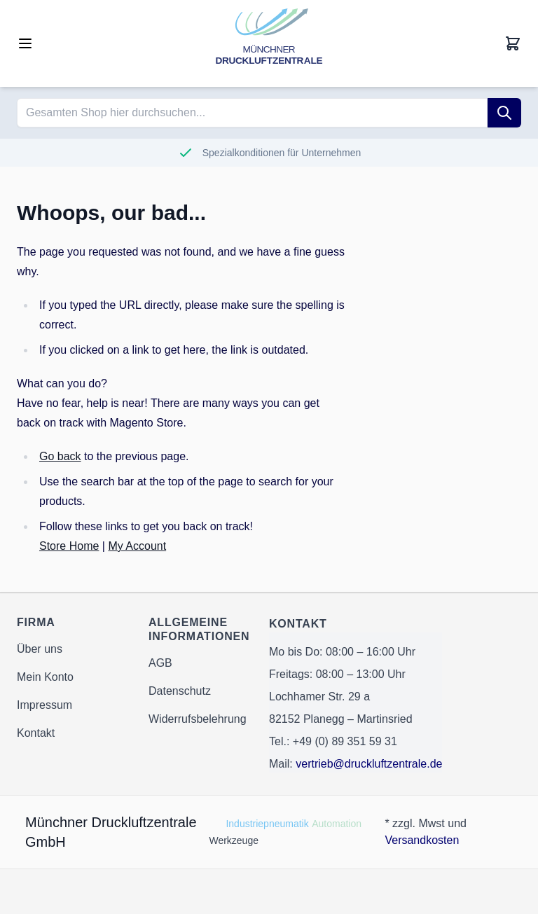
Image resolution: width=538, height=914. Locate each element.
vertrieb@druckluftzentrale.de (369, 764)
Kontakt (36, 733)
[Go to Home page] (269, 43)
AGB (160, 663)
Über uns (39, 649)
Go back (60, 456)
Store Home (69, 546)
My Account (137, 546)
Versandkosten (422, 840)
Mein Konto (45, 677)
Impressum (44, 705)
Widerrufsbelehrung (198, 719)
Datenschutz (180, 691)
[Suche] (504, 112)
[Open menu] (25, 43)
